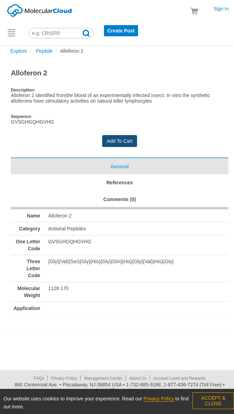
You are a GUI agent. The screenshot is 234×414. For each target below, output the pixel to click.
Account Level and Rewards (179, 378)
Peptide (43, 51)
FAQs (39, 378)
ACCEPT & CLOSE (213, 400)
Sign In (221, 9)
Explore (18, 51)
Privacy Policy (64, 378)
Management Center (103, 378)
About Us (137, 378)
